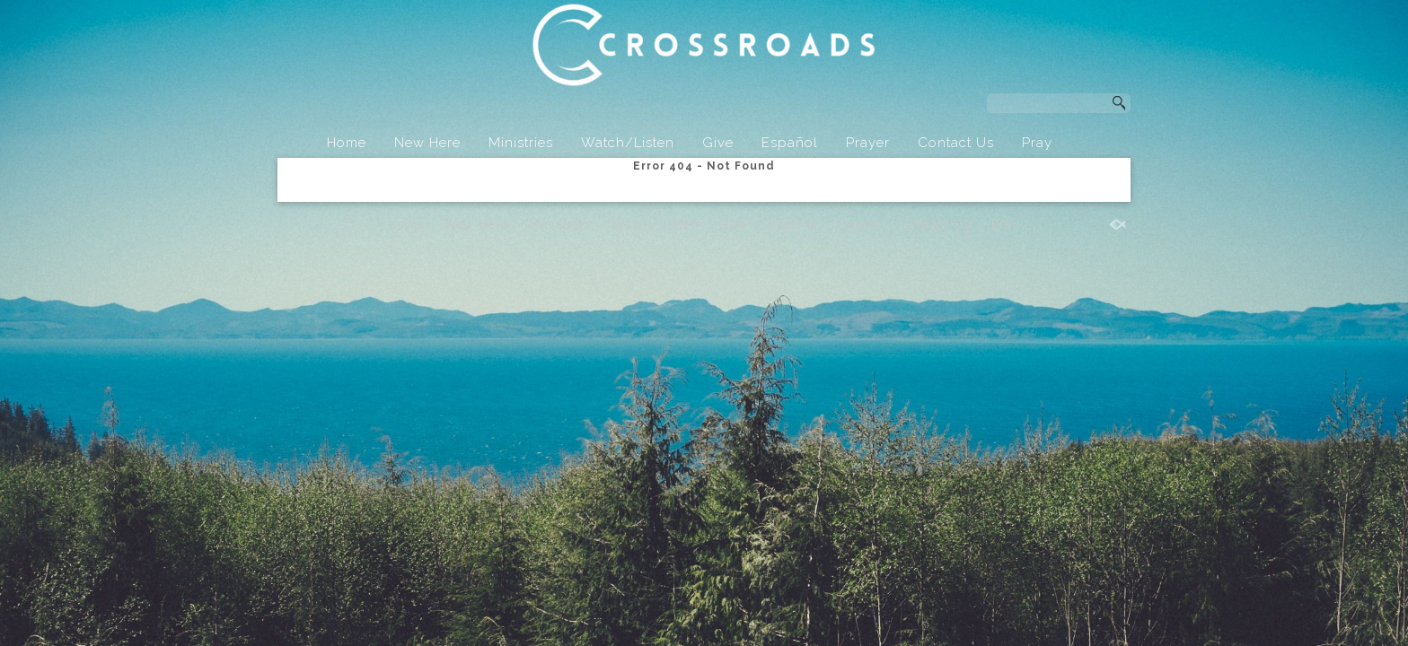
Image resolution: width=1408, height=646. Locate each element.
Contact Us (956, 143)
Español (789, 143)
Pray (1037, 143)
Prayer (868, 143)
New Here (427, 143)
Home (346, 143)
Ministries (520, 143)
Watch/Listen (627, 143)
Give (718, 143)
